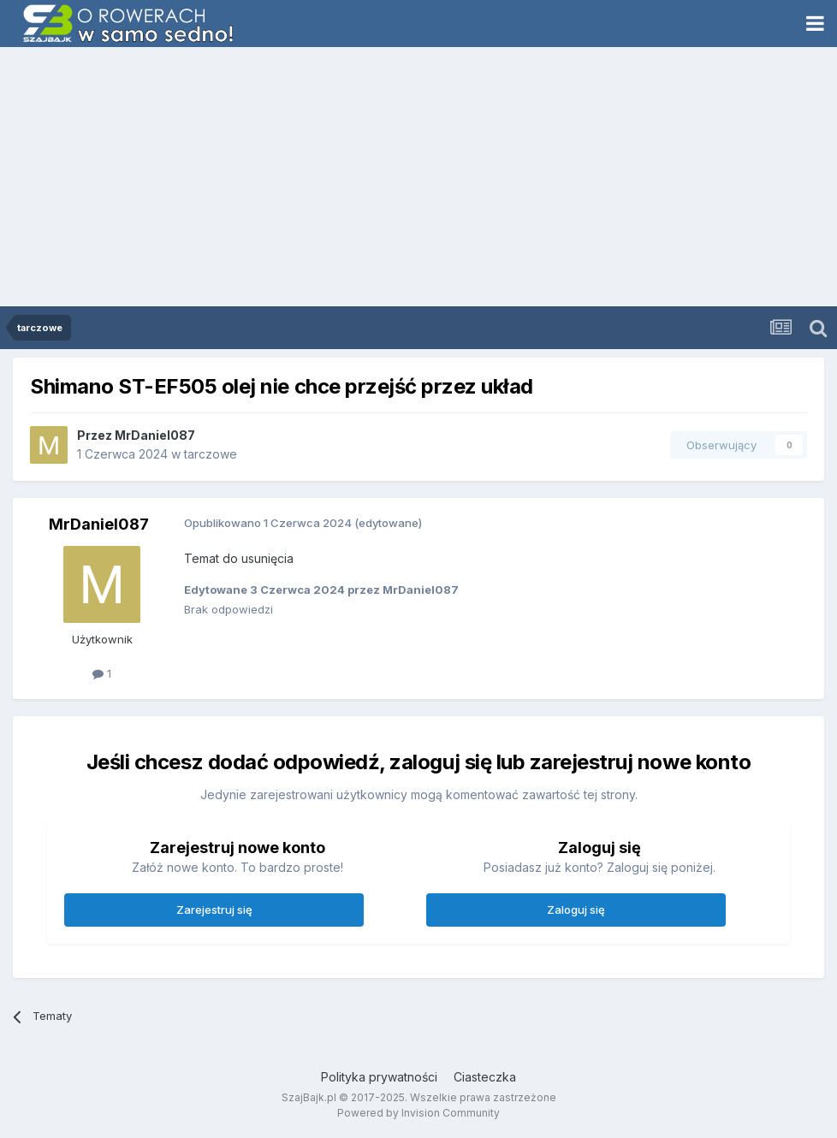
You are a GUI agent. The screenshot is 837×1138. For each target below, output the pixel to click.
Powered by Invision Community (418, 1112)
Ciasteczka (485, 1077)
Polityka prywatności (379, 1077)
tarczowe (210, 454)
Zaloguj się (576, 909)
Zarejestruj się (214, 909)
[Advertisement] (418, 178)
